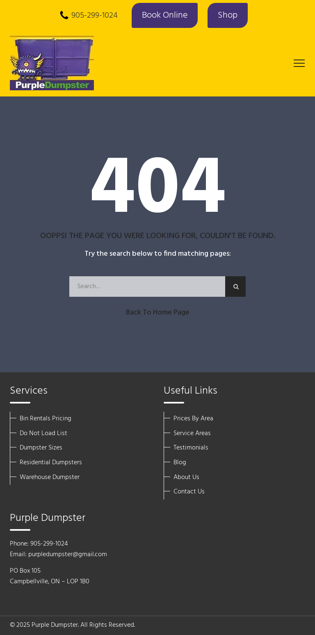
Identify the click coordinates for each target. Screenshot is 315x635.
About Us (186, 477)
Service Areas (192, 433)
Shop (227, 15)
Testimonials (190, 447)
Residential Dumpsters (51, 462)
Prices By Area (193, 418)
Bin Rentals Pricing (45, 418)
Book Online (164, 15)
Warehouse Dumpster (50, 477)
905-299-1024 (94, 15)
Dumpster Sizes (41, 447)
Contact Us (189, 491)
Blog (179, 462)
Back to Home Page (157, 313)
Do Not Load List (43, 433)
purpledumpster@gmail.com (67, 554)
